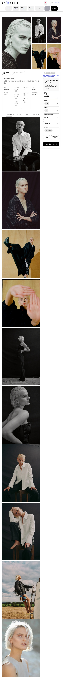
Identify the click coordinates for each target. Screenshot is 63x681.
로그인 (51, 2)
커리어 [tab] (31, 115)
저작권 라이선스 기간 (48, 114)
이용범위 (46, 100)
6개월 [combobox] (46, 117)
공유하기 (6, 73)
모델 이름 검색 (39, 8)
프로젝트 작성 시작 (51, 144)
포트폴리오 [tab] (6, 115)
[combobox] (51, 103)
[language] (45, 3)
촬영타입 (46, 107)
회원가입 (57, 2)
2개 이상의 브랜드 (55, 137)
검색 (54, 8)
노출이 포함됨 (47, 137)
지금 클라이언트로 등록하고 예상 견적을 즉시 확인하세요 (51, 76)
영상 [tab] (23, 115)
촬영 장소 (46, 127)
